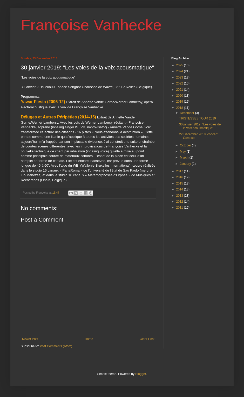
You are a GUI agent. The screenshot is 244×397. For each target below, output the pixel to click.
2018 (180, 108)
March (184, 157)
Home (89, 339)
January (186, 164)
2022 (180, 83)
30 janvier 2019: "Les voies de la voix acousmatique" (200, 126)
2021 (180, 89)
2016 (180, 177)
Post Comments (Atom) (56, 346)
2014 (180, 189)
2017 (180, 171)
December (187, 113)
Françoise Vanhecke (91, 25)
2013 (180, 195)
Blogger (140, 374)
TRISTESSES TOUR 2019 (197, 118)
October (186, 145)
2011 (180, 207)
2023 (180, 77)
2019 (180, 101)
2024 (180, 71)
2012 (180, 201)
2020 (180, 95)
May (183, 151)
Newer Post (30, 339)
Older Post (147, 339)
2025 (180, 65)
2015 (180, 183)
